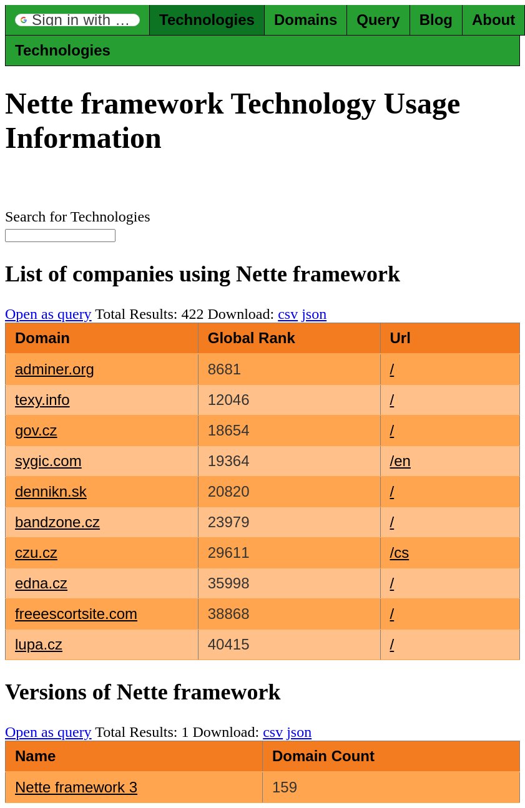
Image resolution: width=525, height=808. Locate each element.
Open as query (48, 314)
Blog (436, 19)
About (493, 19)
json (314, 314)
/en (400, 460)
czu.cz (36, 552)
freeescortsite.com (76, 613)
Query (378, 19)
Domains (305, 19)
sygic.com (48, 460)
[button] (77, 20)
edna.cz (41, 583)
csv (288, 314)
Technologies (207, 19)
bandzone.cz (57, 522)
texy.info (42, 399)
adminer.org (54, 369)
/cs (400, 552)
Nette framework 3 (76, 787)
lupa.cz (38, 644)
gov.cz (36, 430)
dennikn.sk (51, 491)
